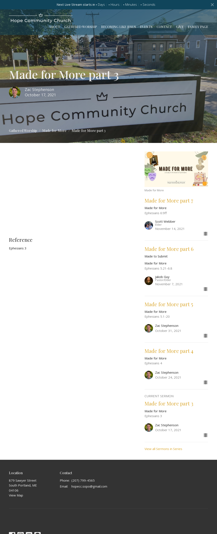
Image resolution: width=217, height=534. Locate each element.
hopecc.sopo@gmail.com (89, 486)
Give (180, 27)
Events (146, 27)
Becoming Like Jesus (118, 27)
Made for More (54, 130)
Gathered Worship (80, 27)
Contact (164, 27)
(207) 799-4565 (83, 480)
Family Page (198, 27)
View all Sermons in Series (163, 449)
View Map (16, 495)
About (54, 27)
